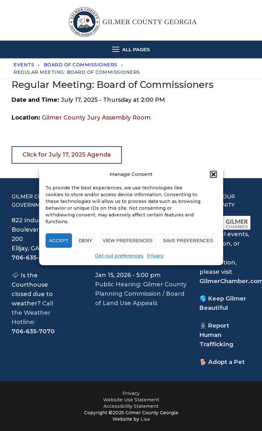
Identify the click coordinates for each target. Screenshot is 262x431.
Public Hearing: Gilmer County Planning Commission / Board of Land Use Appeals (141, 294)
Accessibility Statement (131, 406)
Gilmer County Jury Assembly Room (96, 117)
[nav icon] (131, 49)
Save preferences (188, 240)
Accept (59, 240)
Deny (85, 240)
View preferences (127, 240)
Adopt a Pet (226, 362)
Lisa (145, 419)
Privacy (155, 256)
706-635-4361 (32, 257)
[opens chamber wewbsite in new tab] (224, 223)
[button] (213, 174)
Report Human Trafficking (216, 335)
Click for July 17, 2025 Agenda (67, 154)
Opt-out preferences (119, 256)
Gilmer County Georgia (149, 22)
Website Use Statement (131, 400)
